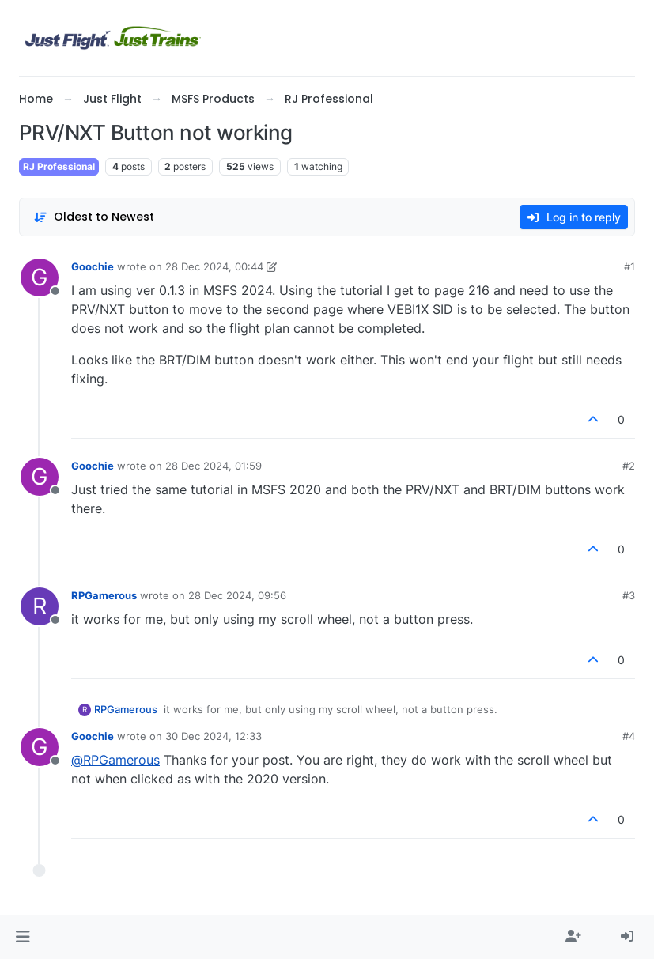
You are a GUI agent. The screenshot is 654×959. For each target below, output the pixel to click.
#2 (628, 465)
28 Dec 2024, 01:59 (213, 465)
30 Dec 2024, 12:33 (213, 736)
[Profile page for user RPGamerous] (40, 606)
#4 (628, 736)
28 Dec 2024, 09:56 (237, 595)
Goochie (92, 266)
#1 (629, 266)
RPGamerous (104, 595)
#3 (628, 595)
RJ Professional (59, 166)
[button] (22, 937)
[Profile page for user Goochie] (40, 277)
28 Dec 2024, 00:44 (214, 266)
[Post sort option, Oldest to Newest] (93, 217)
